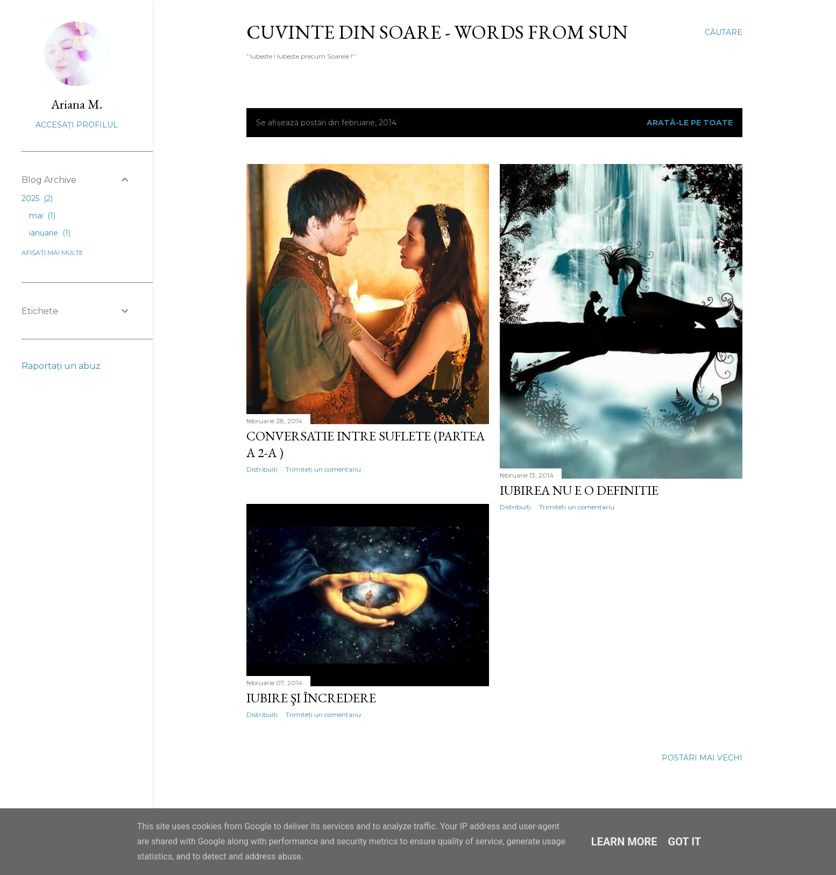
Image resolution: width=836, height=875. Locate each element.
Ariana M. (76, 104)
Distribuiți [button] (262, 469)
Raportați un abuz (61, 366)
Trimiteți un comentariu (323, 469)
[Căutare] (723, 32)
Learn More (624, 841)
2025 (37, 198)
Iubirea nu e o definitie (579, 490)
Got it (685, 841)
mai (42, 215)
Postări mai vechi (702, 758)
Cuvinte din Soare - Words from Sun (437, 32)
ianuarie (49, 233)
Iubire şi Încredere (311, 697)
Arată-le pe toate (690, 122)
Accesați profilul (77, 125)
